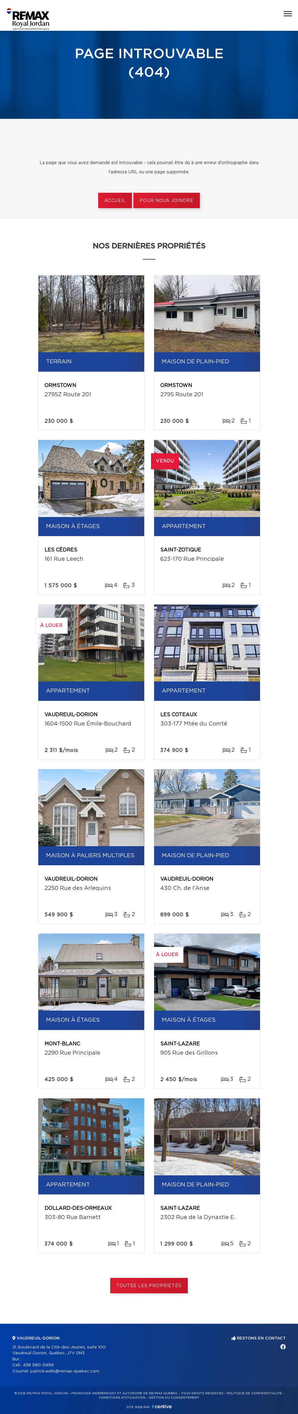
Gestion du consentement (174, 1397)
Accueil (115, 201)
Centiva (162, 1406)
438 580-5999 (38, 1365)
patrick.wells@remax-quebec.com (64, 1371)
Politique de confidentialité (254, 1393)
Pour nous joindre (166, 201)
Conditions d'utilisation (122, 1397)
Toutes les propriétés (149, 1286)
